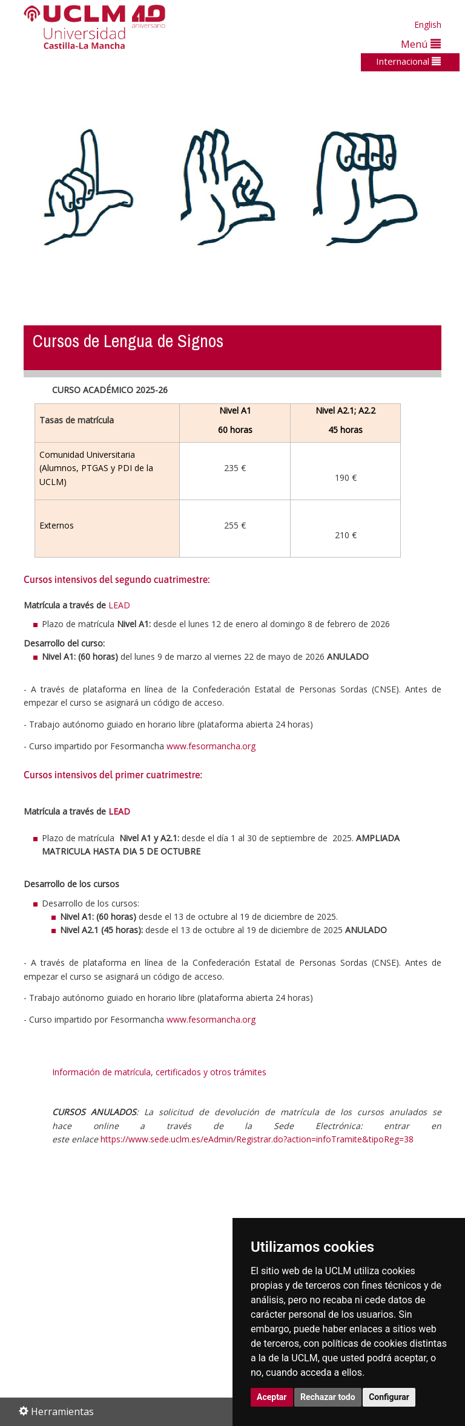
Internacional (408, 61)
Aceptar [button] (272, 1397)
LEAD (119, 605)
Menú (421, 44)
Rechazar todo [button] (327, 1397)
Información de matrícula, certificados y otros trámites (159, 1072)
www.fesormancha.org (211, 746)
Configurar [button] (389, 1397)
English (427, 24)
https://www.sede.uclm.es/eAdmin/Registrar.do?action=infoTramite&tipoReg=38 (257, 1139)
